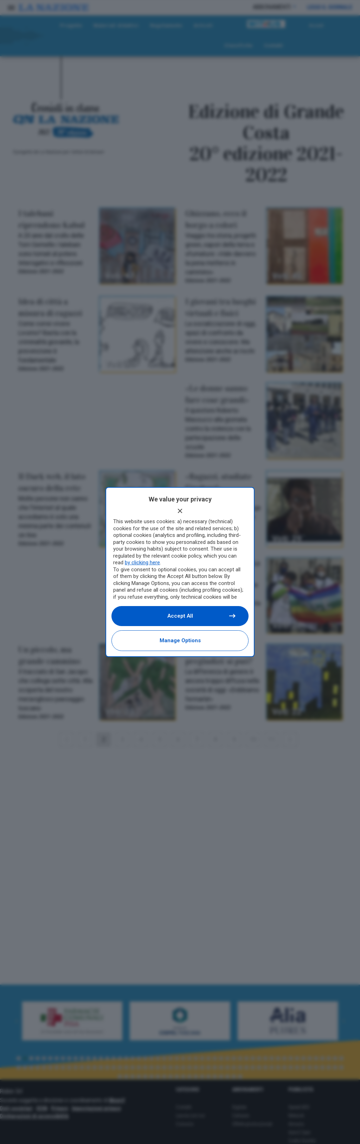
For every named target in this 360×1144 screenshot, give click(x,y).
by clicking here (142, 562)
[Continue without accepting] (180, 511)
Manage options (180, 640)
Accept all (201, 616)
